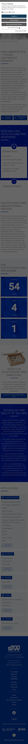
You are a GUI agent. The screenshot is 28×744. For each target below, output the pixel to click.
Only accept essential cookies (14, 24)
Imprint (25, 30)
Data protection (18, 30)
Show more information (14, 27)
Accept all (14, 16)
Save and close (14, 20)
